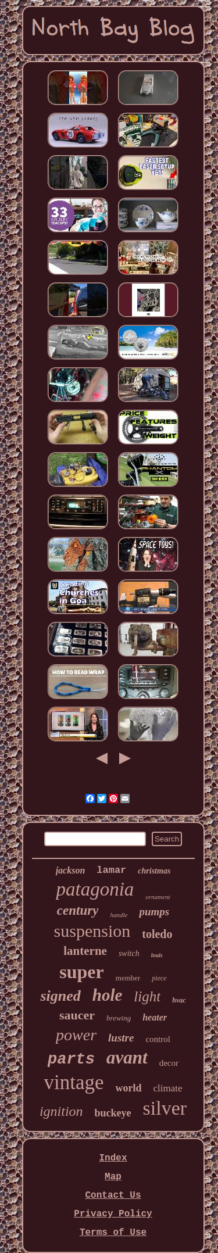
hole (107, 995)
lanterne (85, 951)
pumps (154, 911)
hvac (178, 1000)
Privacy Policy (113, 1214)
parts (71, 1059)
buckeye (113, 1113)
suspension (92, 930)
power (76, 1035)
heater (154, 1017)
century (78, 910)
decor (168, 1063)
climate (168, 1088)
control (157, 1039)
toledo (157, 934)
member (128, 977)
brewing (118, 1018)
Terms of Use (113, 1232)
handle (118, 914)
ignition (61, 1111)
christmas (154, 871)
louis (157, 955)
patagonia (95, 889)
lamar (111, 870)
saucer (77, 1015)
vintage (73, 1082)
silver (165, 1108)
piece (159, 978)
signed (60, 995)
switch (129, 953)
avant (127, 1057)
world (129, 1088)
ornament (157, 896)
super (81, 971)
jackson (70, 870)
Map (113, 1177)
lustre (121, 1038)
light (147, 996)
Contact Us (113, 1195)
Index (113, 1158)
